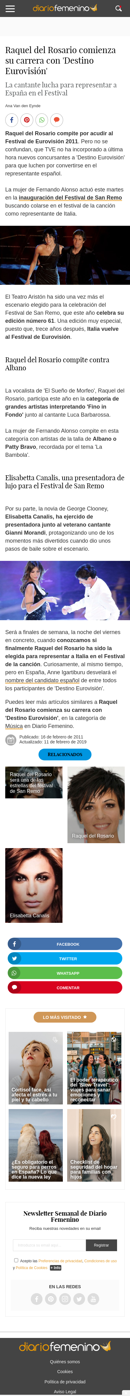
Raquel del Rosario (93, 836)
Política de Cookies (31, 1268)
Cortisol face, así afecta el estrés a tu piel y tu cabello (35, 1094)
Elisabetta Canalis (29, 915)
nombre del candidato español (42, 680)
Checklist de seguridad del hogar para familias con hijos (93, 1169)
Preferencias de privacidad (60, 1261)
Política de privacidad (64, 1381)
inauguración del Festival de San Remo (70, 198)
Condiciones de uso (100, 1261)
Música (14, 726)
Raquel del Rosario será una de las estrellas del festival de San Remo (31, 783)
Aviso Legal (65, 1391)
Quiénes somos (65, 1361)
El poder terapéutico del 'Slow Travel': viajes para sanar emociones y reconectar (94, 1089)
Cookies (65, 1371)
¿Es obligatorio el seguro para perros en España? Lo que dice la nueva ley (34, 1169)
